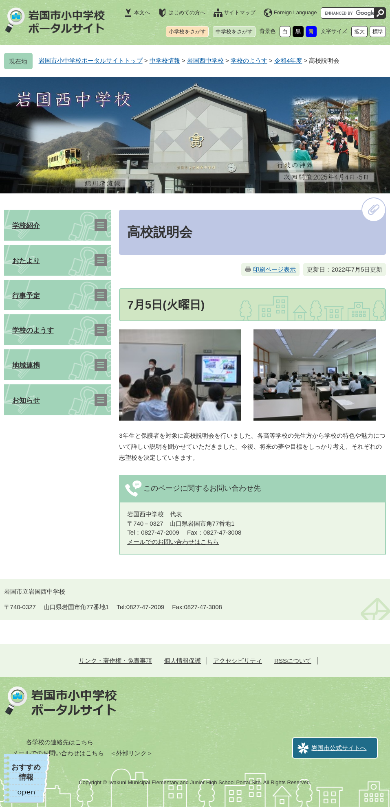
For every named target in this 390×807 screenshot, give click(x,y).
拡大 (359, 32)
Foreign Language (295, 12)
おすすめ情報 (26, 772)
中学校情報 (165, 60)
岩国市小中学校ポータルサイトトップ (91, 60)
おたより (26, 261)
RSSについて (292, 660)
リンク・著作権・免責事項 (115, 660)
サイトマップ (240, 12)
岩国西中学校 (205, 60)
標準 (377, 32)
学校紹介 (26, 226)
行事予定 (26, 296)
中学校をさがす (234, 32)
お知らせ (26, 400)
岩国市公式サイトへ (338, 747)
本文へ (142, 12)
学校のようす (249, 60)
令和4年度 (288, 60)
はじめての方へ (186, 12)
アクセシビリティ (237, 660)
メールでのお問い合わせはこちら (173, 541)
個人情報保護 (182, 660)
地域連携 (26, 365)
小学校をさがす (187, 32)
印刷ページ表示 (274, 269)
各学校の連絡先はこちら (59, 742)
